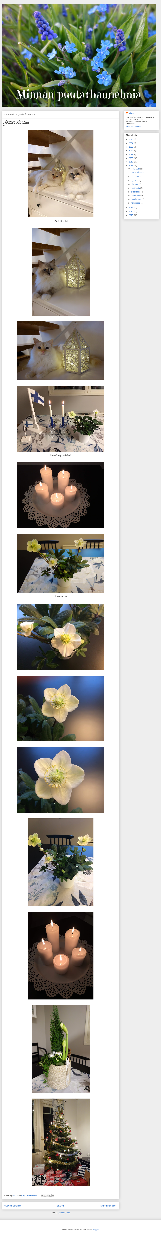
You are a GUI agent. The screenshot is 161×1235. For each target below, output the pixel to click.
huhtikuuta (135, 195)
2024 (131, 143)
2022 (131, 150)
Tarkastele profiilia (133, 127)
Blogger (96, 1229)
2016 (131, 211)
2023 (131, 147)
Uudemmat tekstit (12, 1206)
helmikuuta (136, 203)
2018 (131, 165)
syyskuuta (135, 180)
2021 (131, 154)
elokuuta (135, 184)
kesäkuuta (135, 188)
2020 (131, 158)
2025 (131, 139)
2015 (131, 215)
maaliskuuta (136, 199)
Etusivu (60, 1206)
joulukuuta (135, 169)
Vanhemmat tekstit (108, 1206)
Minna (131, 113)
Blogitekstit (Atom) (63, 1213)
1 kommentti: (32, 1195)
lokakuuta (135, 177)
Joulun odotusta (16, 123)
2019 (131, 162)
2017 (131, 208)
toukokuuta (136, 192)
